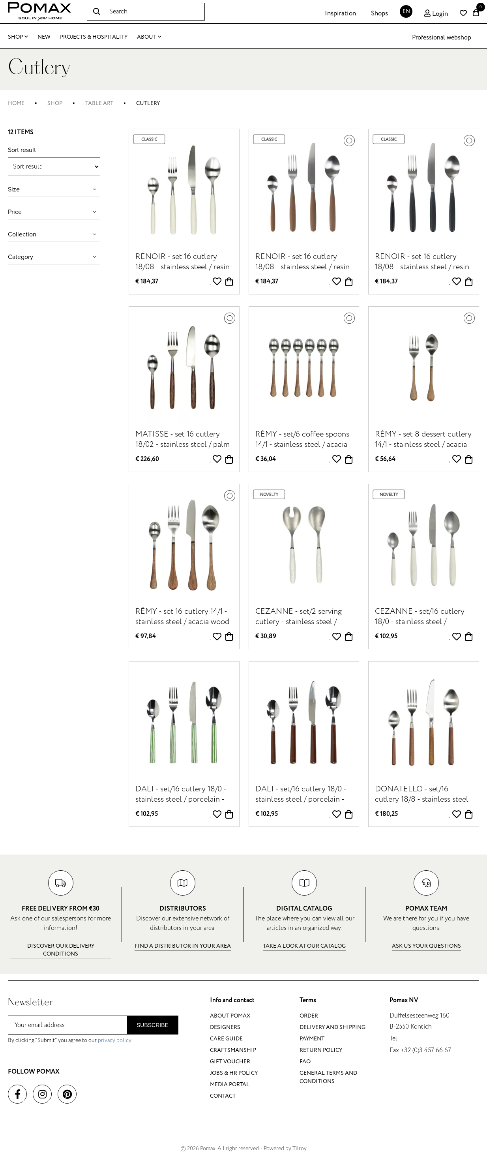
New (44, 37)
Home (16, 103)
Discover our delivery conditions (60, 950)
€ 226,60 (147, 459)
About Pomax (230, 1016)
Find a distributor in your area (183, 946)
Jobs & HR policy (234, 1073)
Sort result (22, 150)
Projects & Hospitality (93, 37)
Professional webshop (441, 37)
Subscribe (153, 1025)
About (149, 37)
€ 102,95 (386, 636)
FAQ (305, 1061)
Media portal (229, 1084)
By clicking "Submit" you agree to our (69, 1040)
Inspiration (340, 13)
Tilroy (299, 1148)
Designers (225, 1027)
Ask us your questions (426, 946)
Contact (223, 1096)
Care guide (226, 1038)
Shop (18, 37)
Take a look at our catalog (304, 946)
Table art (99, 103)
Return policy (321, 1050)
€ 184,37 (146, 281)
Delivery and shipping (332, 1027)
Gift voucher (230, 1061)
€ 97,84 (145, 636)
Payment (312, 1038)
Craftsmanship (233, 1050)
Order (309, 1016)
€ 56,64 (385, 459)
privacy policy (114, 1040)
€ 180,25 (386, 814)
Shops (379, 13)
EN (406, 11)
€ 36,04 (265, 459)
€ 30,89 (265, 636)
